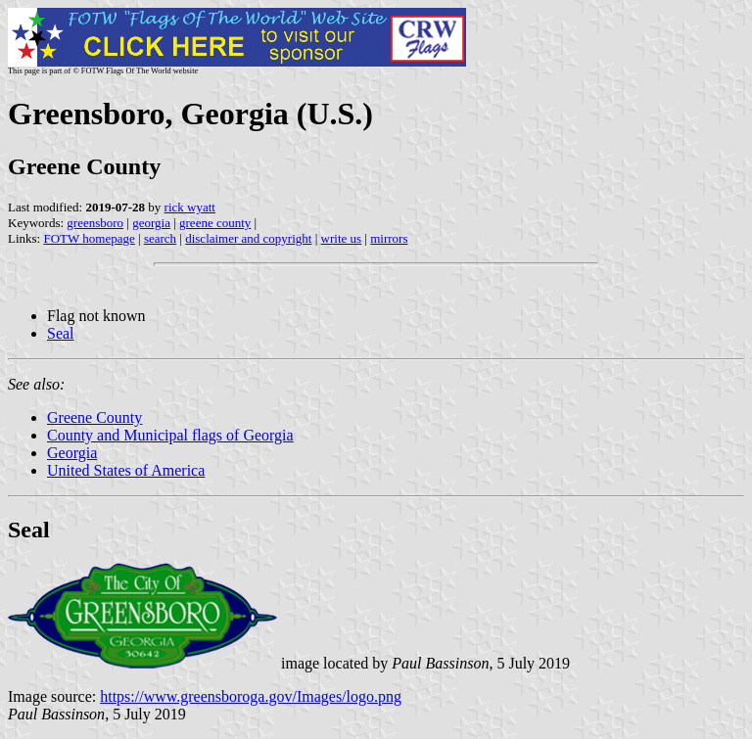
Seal (60, 333)
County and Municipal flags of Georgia (170, 435)
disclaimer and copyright (248, 238)
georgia (151, 222)
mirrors (388, 238)
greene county (215, 222)
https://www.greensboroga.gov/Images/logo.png (250, 696)
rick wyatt (189, 207)
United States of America (126, 470)
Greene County (94, 417)
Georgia (72, 452)
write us (341, 238)
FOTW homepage (88, 238)
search (160, 238)
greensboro (95, 222)
